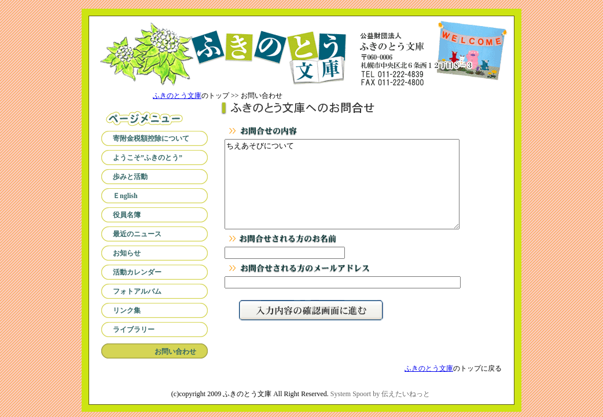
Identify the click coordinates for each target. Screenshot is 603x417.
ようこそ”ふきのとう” (147, 157)
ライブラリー (134, 329)
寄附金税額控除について (151, 138)
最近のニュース (137, 234)
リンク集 (127, 310)
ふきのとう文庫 (177, 96)
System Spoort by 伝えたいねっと (380, 394)
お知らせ (127, 253)
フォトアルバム (137, 291)
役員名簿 (127, 215)
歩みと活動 (130, 177)
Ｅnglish (125, 196)
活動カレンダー (137, 272)
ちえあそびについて (342, 193)
